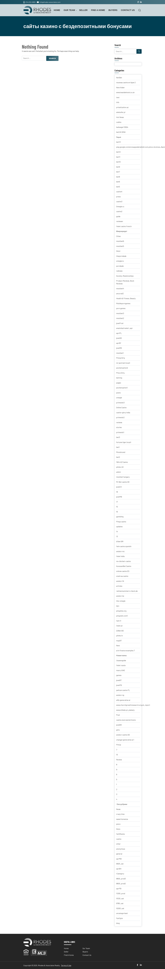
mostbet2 (120, 318)
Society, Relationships (125, 276)
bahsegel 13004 (122, 127)
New (118, 645)
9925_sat (120, 864)
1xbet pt (119, 626)
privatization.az (122, 107)
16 (117, 512)
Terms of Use (66, 965)
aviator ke (120, 596)
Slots (118, 829)
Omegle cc (120, 206)
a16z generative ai (123, 700)
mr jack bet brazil (123, 363)
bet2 (118, 457)
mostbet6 (120, 241)
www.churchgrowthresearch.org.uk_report (133, 705)
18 (117, 492)
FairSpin (119, 918)
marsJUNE (120, 670)
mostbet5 (120, 246)
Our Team (69, 10)
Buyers (113, 10)
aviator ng (120, 695)
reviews (119, 422)
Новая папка (121, 655)
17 (117, 502)
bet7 (118, 172)
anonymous (120, 849)
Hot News (120, 117)
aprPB (118, 888)
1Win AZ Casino (122, 462)
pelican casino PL (123, 690)
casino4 (119, 191)
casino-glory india (123, 412)
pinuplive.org (121, 611)
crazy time (120, 814)
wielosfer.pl (120, 112)
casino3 (119, 201)
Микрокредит (121, 231)
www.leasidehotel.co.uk (125, 92)
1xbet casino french (124, 226)
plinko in (119, 635)
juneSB (119, 338)
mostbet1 (120, 353)
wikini (118, 472)
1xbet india (120, 556)
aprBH (118, 869)
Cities (118, 236)
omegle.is (120, 261)
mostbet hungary (123, 477)
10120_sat (120, 898)
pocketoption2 (122, 368)
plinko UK (120, 467)
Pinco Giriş (120, 373)
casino (118, 839)
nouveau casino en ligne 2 (126, 82)
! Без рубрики (121, 804)
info (117, 102)
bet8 (118, 177)
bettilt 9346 (120, 132)
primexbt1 (120, 432)
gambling (119, 516)
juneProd (119, 323)
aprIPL (119, 333)
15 (117, 507)
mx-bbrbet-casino (123, 561)
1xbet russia (120, 665)
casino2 (119, 211)
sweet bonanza (122, 819)
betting (119, 378)
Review (119, 760)
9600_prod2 (121, 883)
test (118, 97)
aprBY (118, 343)
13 (117, 536)
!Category (120, 873)
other (118, 844)
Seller (83, 10)
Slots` (118, 251)
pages (118, 383)
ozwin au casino (122, 576)
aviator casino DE (123, 735)
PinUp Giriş (120, 358)
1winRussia (120, 834)
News (118, 809)
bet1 (118, 447)
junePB (119, 685)
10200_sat (120, 908)
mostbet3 (120, 313)
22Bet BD (120, 631)
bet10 (118, 162)
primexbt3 (120, 402)
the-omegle (120, 601)
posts (118, 393)
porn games (120, 308)
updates (119, 526)
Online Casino (121, 407)
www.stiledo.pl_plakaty (125, 710)
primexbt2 (120, 417)
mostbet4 (120, 288)
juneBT (119, 680)
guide (118, 216)
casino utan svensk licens (126, 720)
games (118, 675)
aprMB (119, 859)
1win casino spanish (123, 546)
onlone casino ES (122, 571)
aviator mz (120, 551)
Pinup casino (121, 521)
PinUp (118, 745)
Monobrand (120, 452)
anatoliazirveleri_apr (124, 328)
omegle (119, 397)
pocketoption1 (122, 388)
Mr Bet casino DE (123, 482)
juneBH (119, 725)
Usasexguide (121, 660)
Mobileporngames (123, 303)
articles (119, 586)
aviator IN (120, 581)
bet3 (118, 437)
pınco (118, 824)
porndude (120, 266)
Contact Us (128, 10)
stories (119, 427)
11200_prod (120, 893)
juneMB (119, 497)
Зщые (118, 137)
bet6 (118, 182)
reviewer (119, 221)
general (119, 854)
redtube (119, 271)
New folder (120, 87)
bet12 (118, 152)
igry (117, 606)
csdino (118, 122)
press (118, 196)
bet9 (118, 167)
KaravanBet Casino (123, 566)
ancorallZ (120, 293)
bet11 (118, 157)
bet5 (118, 187)
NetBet (119, 77)
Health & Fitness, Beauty (126, 298)
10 (117, 754)
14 (117, 531)
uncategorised (122, 913)
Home (57, 10)
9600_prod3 (121, 879)
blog (118, 923)
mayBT (119, 640)
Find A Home (98, 10)
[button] (139, 10)
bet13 (118, 142)
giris (118, 730)
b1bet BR (119, 541)
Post (118, 715)
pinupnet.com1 (122, 616)
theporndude (121, 256)
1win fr (118, 621)
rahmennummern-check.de (127, 591)
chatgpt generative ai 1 (125, 740)
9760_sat (119, 903)
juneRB (119, 348)
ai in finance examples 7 (125, 650)
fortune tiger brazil (123, 442)
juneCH (119, 487)
